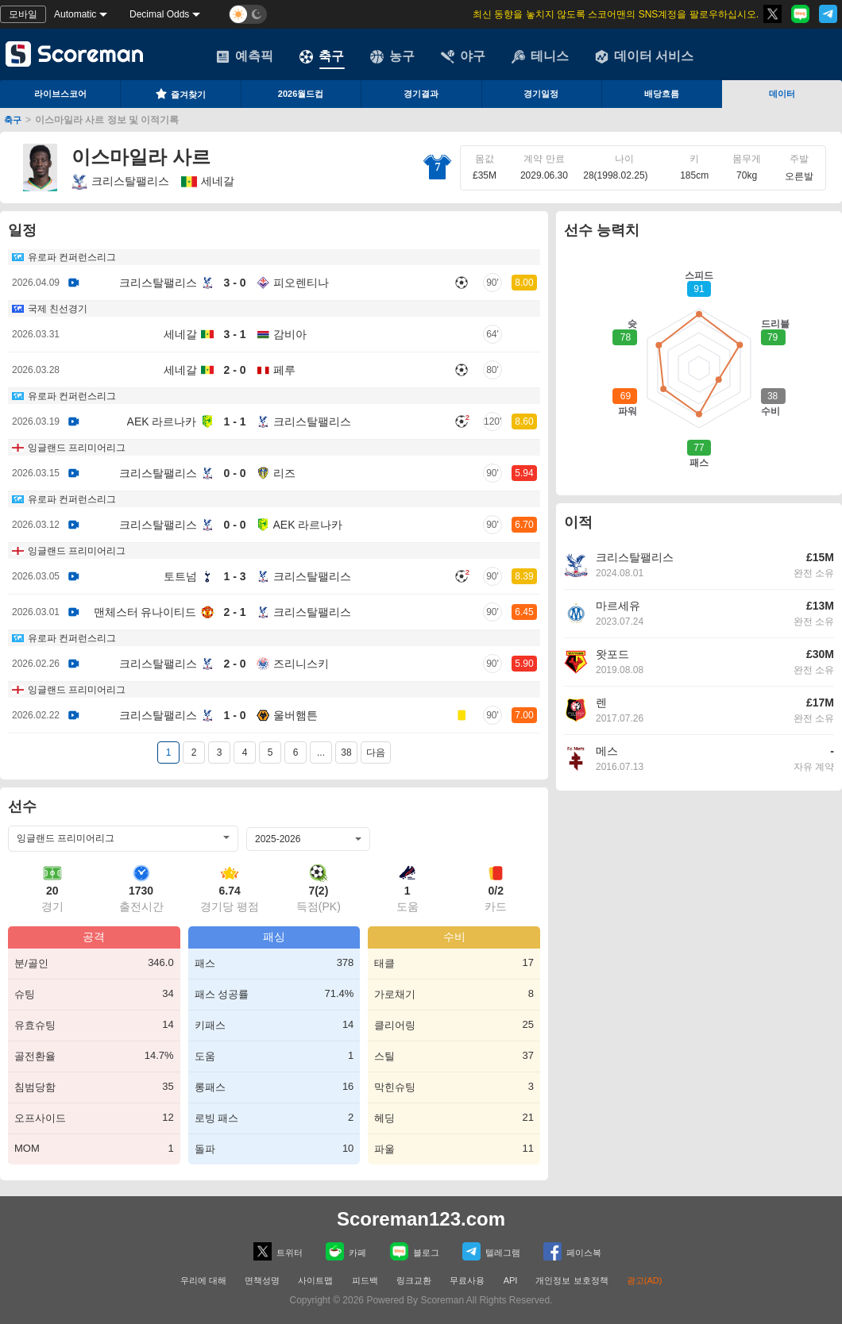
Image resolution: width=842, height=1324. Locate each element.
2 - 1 (234, 612)
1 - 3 (234, 576)
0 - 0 (234, 473)
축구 (321, 56)
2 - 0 (234, 370)
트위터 (278, 1251)
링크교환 (413, 1280)
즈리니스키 (301, 663)
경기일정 (540, 93)
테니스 (540, 56)
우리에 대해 (203, 1280)
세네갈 (180, 334)
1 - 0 (234, 715)
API (512, 1280)
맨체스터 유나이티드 (145, 612)
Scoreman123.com (421, 1219)
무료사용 (467, 1280)
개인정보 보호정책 (571, 1280)
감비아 (290, 334)
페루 (284, 370)
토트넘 (180, 576)
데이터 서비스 (644, 56)
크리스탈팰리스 (120, 182)
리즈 (284, 473)
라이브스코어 (60, 93)
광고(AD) (644, 1280)
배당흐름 (661, 93)
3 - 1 (234, 334)
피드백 (365, 1280)
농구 (392, 56)
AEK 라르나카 (162, 421)
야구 (463, 56)
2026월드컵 (300, 93)
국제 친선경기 (57, 308)
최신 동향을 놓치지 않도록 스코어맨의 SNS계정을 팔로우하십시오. (616, 14)
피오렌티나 (301, 282)
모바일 (23, 14)
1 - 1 (234, 421)
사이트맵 (315, 1280)
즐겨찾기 (180, 93)
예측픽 (244, 56)
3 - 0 (234, 282)
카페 (346, 1251)
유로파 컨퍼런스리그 (72, 257)
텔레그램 (491, 1251)
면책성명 (262, 1280)
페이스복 (572, 1251)
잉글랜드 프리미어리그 (77, 447)
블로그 (414, 1251)
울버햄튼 (295, 715)
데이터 (782, 93)
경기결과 (421, 93)
